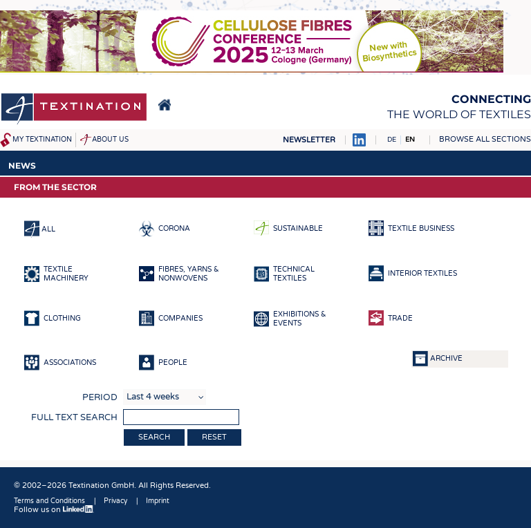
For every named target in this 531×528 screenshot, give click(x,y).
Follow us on (54, 509)
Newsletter (309, 139)
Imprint (157, 501)
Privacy (115, 501)
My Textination (42, 139)
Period (100, 397)
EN (410, 139)
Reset (214, 437)
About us (110, 139)
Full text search (74, 417)
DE (391, 139)
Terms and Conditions (49, 501)
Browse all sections (485, 139)
